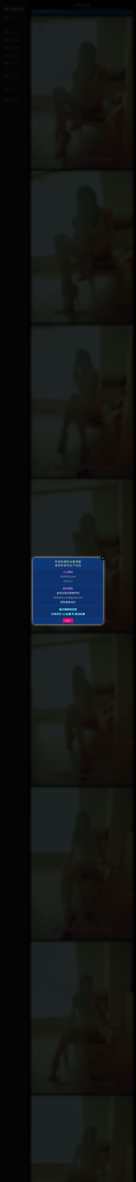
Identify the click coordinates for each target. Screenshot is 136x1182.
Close (103, 558)
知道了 (68, 620)
